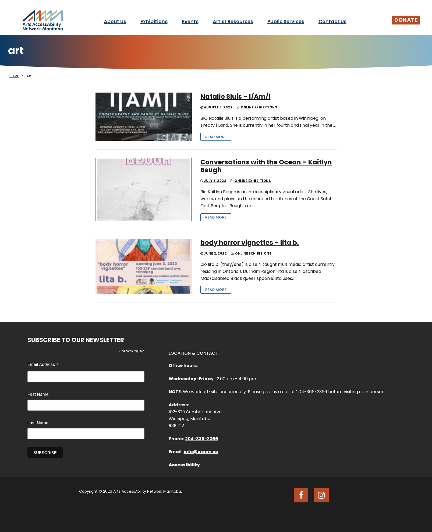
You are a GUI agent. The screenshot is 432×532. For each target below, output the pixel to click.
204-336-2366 (201, 439)
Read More (215, 136)
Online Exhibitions (257, 107)
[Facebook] (301, 495)
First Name (37, 394)
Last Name (37, 422)
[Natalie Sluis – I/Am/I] (143, 117)
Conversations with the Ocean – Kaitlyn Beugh (266, 166)
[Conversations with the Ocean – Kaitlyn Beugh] (143, 189)
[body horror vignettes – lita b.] (143, 266)
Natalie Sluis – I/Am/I (235, 96)
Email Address (43, 365)
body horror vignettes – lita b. (249, 242)
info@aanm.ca (201, 452)
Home (14, 76)
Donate (405, 20)
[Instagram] (321, 495)
